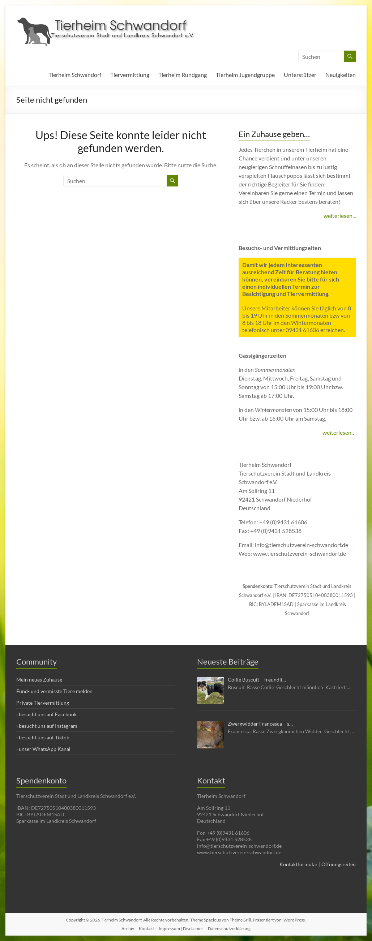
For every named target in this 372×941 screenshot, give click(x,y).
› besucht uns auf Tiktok (42, 737)
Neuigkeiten (340, 74)
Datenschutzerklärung (229, 928)
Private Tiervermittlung (42, 703)
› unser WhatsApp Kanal (43, 749)
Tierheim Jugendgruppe (245, 74)
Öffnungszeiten (338, 864)
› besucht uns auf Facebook (46, 714)
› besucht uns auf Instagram (46, 726)
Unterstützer (300, 74)
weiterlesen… (339, 432)
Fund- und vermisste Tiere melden (54, 691)
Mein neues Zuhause (39, 679)
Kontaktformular (298, 864)
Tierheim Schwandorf (74, 74)
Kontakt (146, 928)
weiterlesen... (340, 215)
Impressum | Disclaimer (181, 928)
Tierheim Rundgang (182, 74)
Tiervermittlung (129, 74)
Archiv (127, 928)
